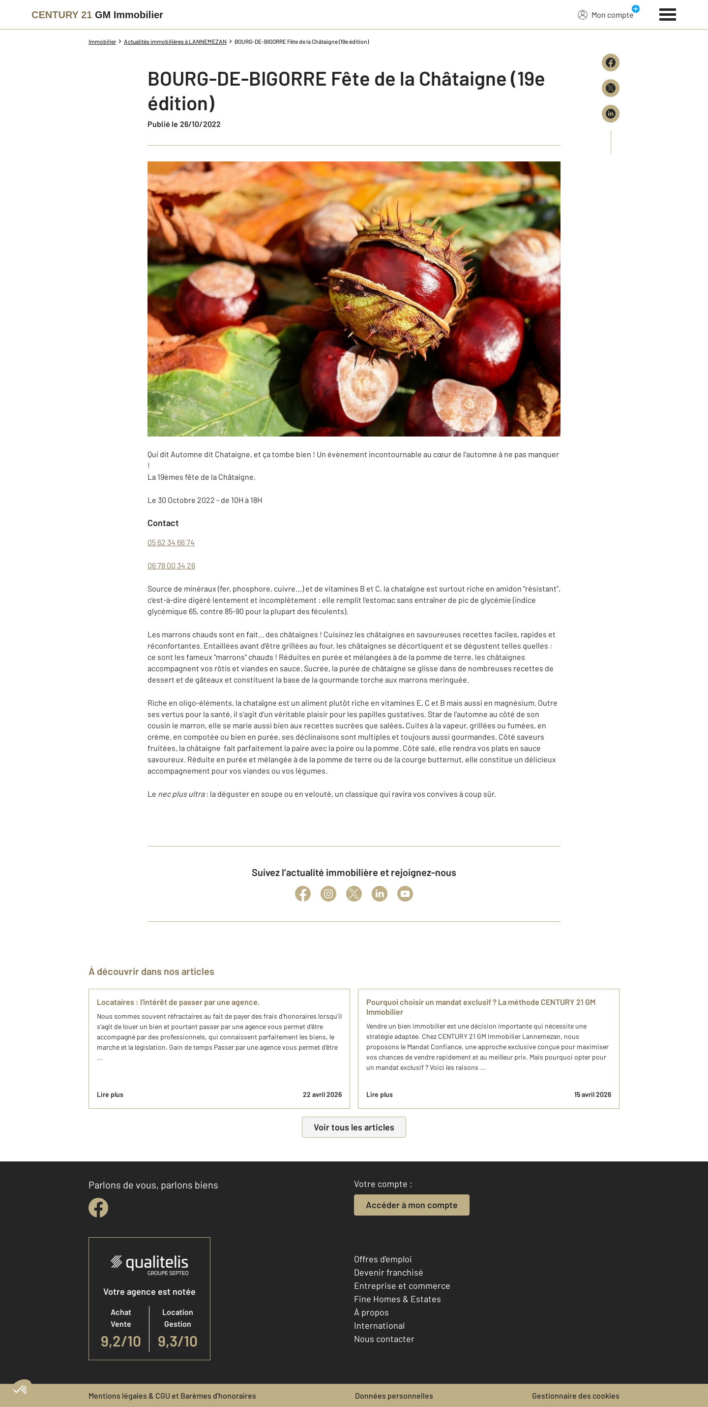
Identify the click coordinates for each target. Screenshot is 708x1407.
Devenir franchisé (388, 1272)
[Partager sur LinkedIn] (611, 114)
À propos (371, 1312)
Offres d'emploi (383, 1258)
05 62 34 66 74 (171, 542)
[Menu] (668, 13)
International (379, 1325)
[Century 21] (97, 15)
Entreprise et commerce (402, 1285)
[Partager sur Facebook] (611, 62)
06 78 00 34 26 (171, 565)
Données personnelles (394, 1395)
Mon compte (606, 14)
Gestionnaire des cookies (576, 1395)
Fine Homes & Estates (397, 1298)
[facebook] (98, 1208)
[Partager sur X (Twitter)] (611, 88)
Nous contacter (384, 1338)
